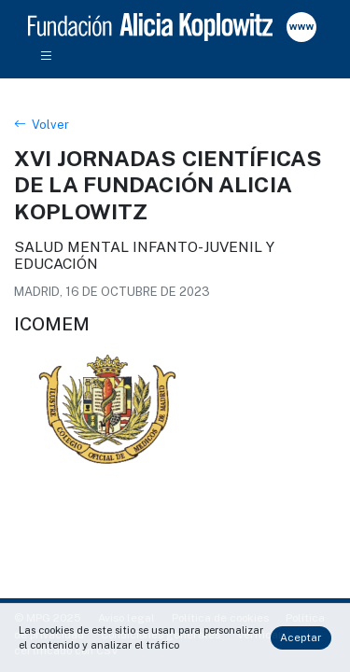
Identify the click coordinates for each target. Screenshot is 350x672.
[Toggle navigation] (45, 57)
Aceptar (300, 637)
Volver (41, 125)
